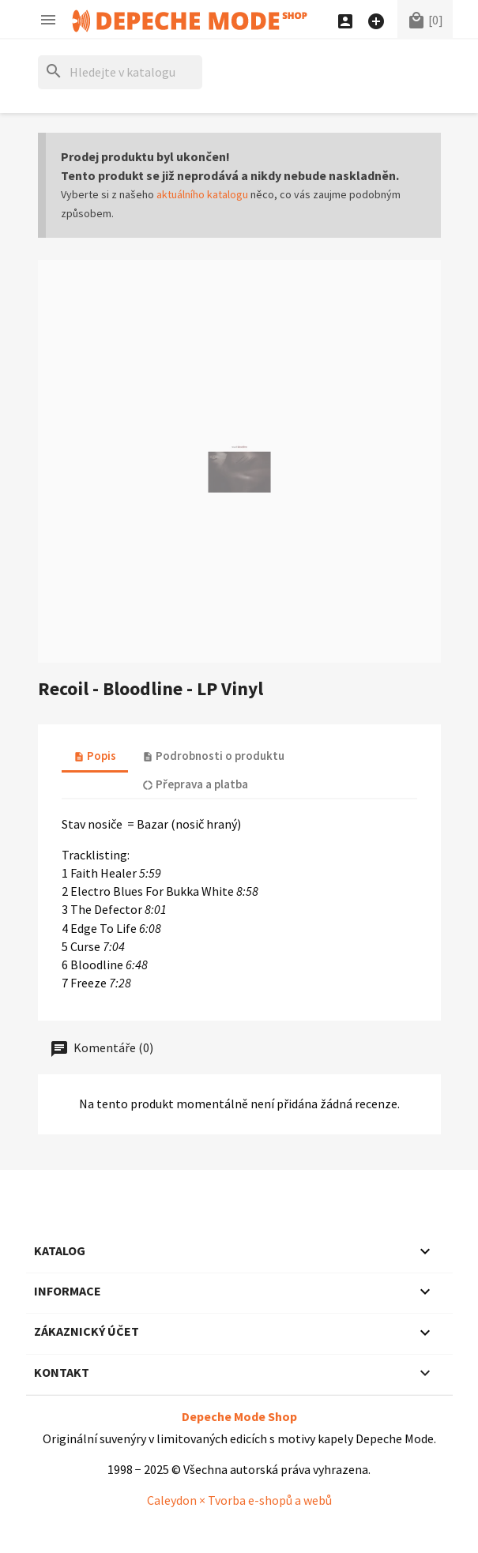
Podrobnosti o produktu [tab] (213, 755)
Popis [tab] (94, 755)
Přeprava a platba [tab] (195, 784)
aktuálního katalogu (202, 194)
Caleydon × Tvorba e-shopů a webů (239, 1500)
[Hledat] (120, 72)
